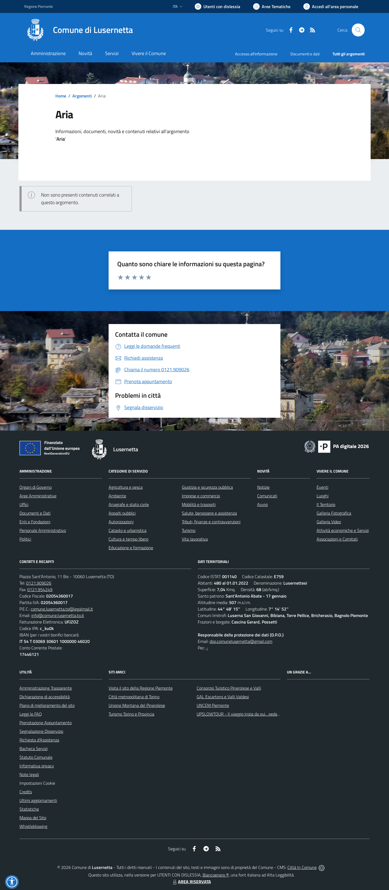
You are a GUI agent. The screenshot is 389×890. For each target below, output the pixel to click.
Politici (25, 539)
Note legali (29, 774)
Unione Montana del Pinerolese (137, 705)
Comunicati (267, 496)
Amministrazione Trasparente (45, 688)
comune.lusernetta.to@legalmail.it (62, 609)
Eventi (322, 487)
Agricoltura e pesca (126, 487)
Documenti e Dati (35, 513)
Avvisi (262, 504)
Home (60, 96)
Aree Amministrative (37, 496)
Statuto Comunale (35, 757)
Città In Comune (302, 867)
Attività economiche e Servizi (343, 530)
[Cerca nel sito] (358, 29)
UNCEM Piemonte (213, 705)
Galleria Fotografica (334, 513)
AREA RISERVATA (191, 881)
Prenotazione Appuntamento (45, 722)
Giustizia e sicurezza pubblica (207, 487)
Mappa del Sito (32, 817)
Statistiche (29, 809)
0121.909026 (38, 583)
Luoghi (322, 496)
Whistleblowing (33, 826)
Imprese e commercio (201, 496)
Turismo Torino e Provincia (131, 714)
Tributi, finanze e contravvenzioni (211, 521)
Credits (25, 791)
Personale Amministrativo (42, 530)
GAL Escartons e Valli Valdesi (223, 696)
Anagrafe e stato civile (129, 504)
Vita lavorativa (195, 539)
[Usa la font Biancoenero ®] (217, 6)
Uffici (23, 504)
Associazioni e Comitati (337, 539)
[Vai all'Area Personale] (331, 6)
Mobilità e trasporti (199, 504)
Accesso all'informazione (256, 54)
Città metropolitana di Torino (134, 696)
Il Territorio (326, 504)
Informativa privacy (36, 766)
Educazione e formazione (131, 547)
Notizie (263, 487)
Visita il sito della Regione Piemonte (141, 688)
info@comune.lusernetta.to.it (57, 615)
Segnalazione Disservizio (41, 731)
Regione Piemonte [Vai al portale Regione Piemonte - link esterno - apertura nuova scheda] (38, 6)
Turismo (188, 530)
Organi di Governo (35, 487)
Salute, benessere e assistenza (209, 513)
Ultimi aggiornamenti (38, 800)
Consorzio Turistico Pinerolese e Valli (229, 688)
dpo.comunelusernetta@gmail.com (241, 641)
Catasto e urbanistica (127, 530)
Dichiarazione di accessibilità (44, 696)
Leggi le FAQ (30, 714)
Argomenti (82, 96)
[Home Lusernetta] (78, 30)
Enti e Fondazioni (34, 521)
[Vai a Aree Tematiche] (272, 6)
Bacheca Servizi (33, 748)
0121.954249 (39, 589)
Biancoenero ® (216, 875)
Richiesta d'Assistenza (39, 740)
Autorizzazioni (121, 521)
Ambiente (117, 496)
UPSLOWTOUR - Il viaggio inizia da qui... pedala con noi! (246, 714)
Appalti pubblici (122, 513)
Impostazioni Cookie (37, 783)
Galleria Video (329, 521)
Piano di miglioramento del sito (47, 705)
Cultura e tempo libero (128, 539)
